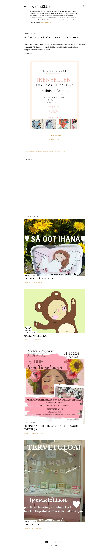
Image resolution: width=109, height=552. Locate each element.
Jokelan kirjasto (54, 139)
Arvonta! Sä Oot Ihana (39, 278)
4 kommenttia (36, 339)
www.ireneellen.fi (45, 22)
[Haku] (84, 6)
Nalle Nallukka (35, 335)
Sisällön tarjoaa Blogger (54, 542)
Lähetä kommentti (38, 433)
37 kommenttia (37, 282)
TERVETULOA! (32, 524)
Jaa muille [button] (27, 149)
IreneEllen (41, 6)
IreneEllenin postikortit (45, 151)
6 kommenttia (36, 528)
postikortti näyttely (60, 151)
